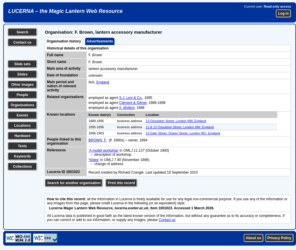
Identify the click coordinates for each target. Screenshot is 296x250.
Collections (22, 167)
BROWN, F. (97, 140)
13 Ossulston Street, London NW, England (176, 121)
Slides (22, 74)
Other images (22, 85)
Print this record (121, 183)
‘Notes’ (93, 160)
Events (22, 115)
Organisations (22, 105)
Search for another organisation (73, 183)
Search (22, 32)
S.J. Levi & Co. (130, 98)
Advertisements (100, 41)
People (22, 95)
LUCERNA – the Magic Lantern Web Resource (65, 11)
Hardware (22, 136)
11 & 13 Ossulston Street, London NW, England (180, 127)
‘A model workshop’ (103, 150)
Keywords (22, 156)
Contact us (22, 42)
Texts (22, 146)
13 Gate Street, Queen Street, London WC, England (183, 133)
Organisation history (64, 41)
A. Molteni (126, 108)
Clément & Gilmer (133, 103)
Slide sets (22, 64)
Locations (22, 126)
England (102, 82)
